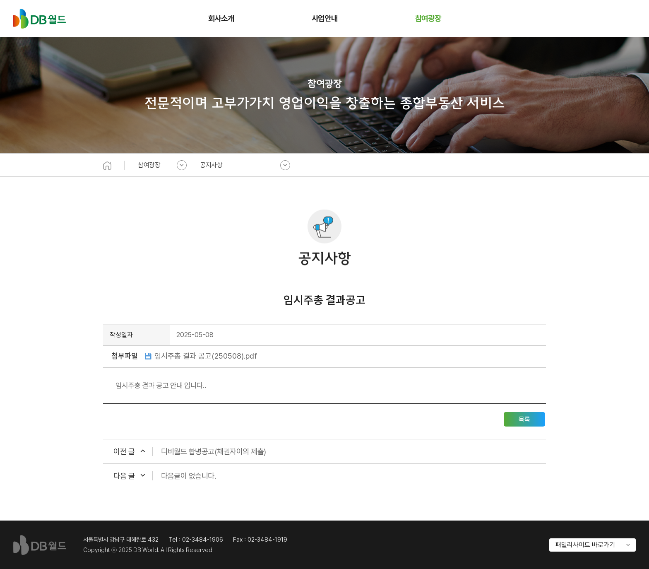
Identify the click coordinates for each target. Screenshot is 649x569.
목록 (524, 419)
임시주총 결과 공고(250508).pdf (205, 355)
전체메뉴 (630, 18)
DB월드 (39, 18)
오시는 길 (611, 18)
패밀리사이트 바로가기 (585, 545)
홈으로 (592, 18)
